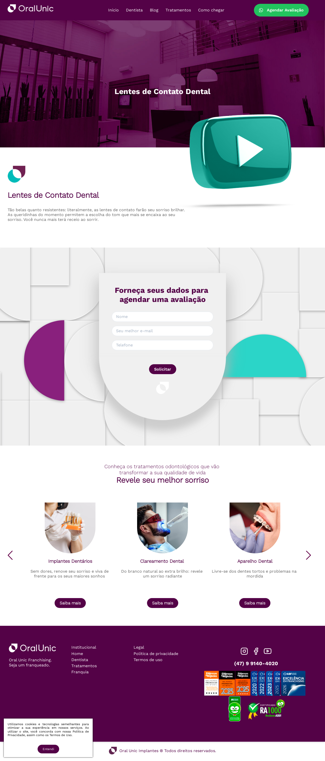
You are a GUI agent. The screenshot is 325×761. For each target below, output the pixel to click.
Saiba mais (70, 603)
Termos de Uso (61, 735)
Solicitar (162, 369)
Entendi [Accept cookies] (48, 749)
